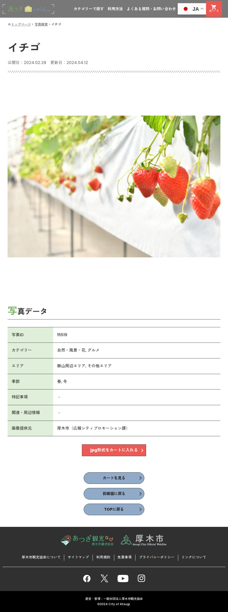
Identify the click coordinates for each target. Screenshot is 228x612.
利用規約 (103, 557)
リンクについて (194, 557)
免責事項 (125, 557)
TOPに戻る (114, 510)
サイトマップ (77, 557)
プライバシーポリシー (157, 557)
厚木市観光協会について (40, 557)
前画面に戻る (114, 494)
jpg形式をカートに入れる (114, 451)
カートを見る (114, 478)
